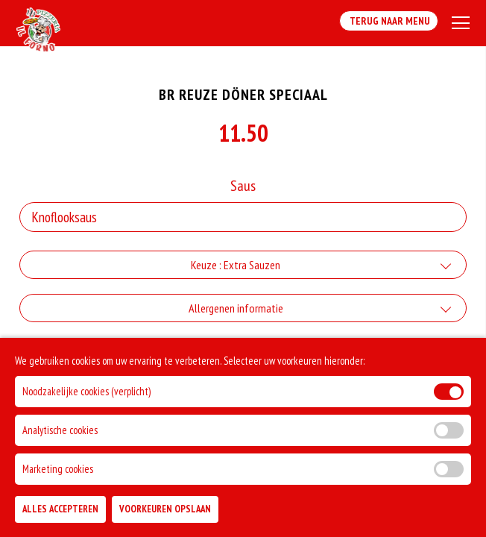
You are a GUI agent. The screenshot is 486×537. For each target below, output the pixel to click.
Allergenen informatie (236, 308)
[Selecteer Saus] (242, 217)
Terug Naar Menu (388, 21)
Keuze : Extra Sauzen (235, 264)
